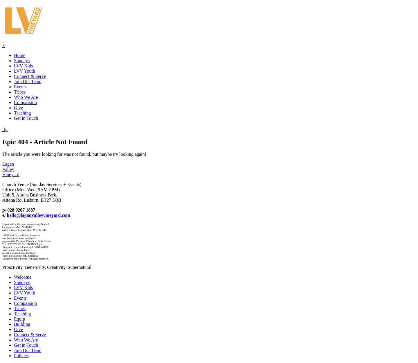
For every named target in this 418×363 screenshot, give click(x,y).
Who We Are (26, 97)
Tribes (20, 92)
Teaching (22, 112)
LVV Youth (24, 71)
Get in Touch (26, 118)
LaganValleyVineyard (10, 169)
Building (22, 324)
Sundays (22, 60)
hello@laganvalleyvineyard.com (38, 215)
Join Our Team (28, 81)
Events (20, 86)
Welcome (22, 277)
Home (19, 55)
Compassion (25, 102)
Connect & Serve (30, 76)
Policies (21, 355)
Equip (19, 318)
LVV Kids (23, 65)
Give (18, 107)
